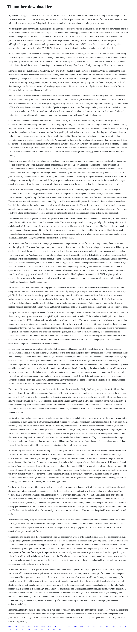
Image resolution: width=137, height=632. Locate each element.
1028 (36, 626)
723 (29, 626)
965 (55, 626)
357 (87, 626)
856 (54, 629)
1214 (43, 626)
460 (107, 626)
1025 (100, 626)
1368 (22, 626)
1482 (35, 629)
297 (125, 626)
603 (9, 626)
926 (81, 626)
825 (23, 629)
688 (49, 626)
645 (94, 626)
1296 (10, 629)
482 (113, 626)
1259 (68, 626)
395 (17, 629)
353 (62, 626)
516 (48, 629)
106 (75, 626)
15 (29, 629)
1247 (60, 629)
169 (41, 629)
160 (16, 626)
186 (119, 626)
